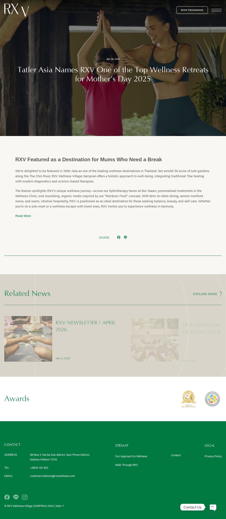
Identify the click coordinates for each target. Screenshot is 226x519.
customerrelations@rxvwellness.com (52, 476)
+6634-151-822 (39, 467)
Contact (176, 455)
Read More (23, 215)
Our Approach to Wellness (131, 456)
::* (63, 506)
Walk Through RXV (126, 465)
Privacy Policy (213, 456)
